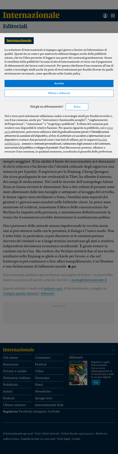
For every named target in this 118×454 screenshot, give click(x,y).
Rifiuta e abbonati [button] (59, 93)
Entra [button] (77, 106)
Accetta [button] (59, 83)
